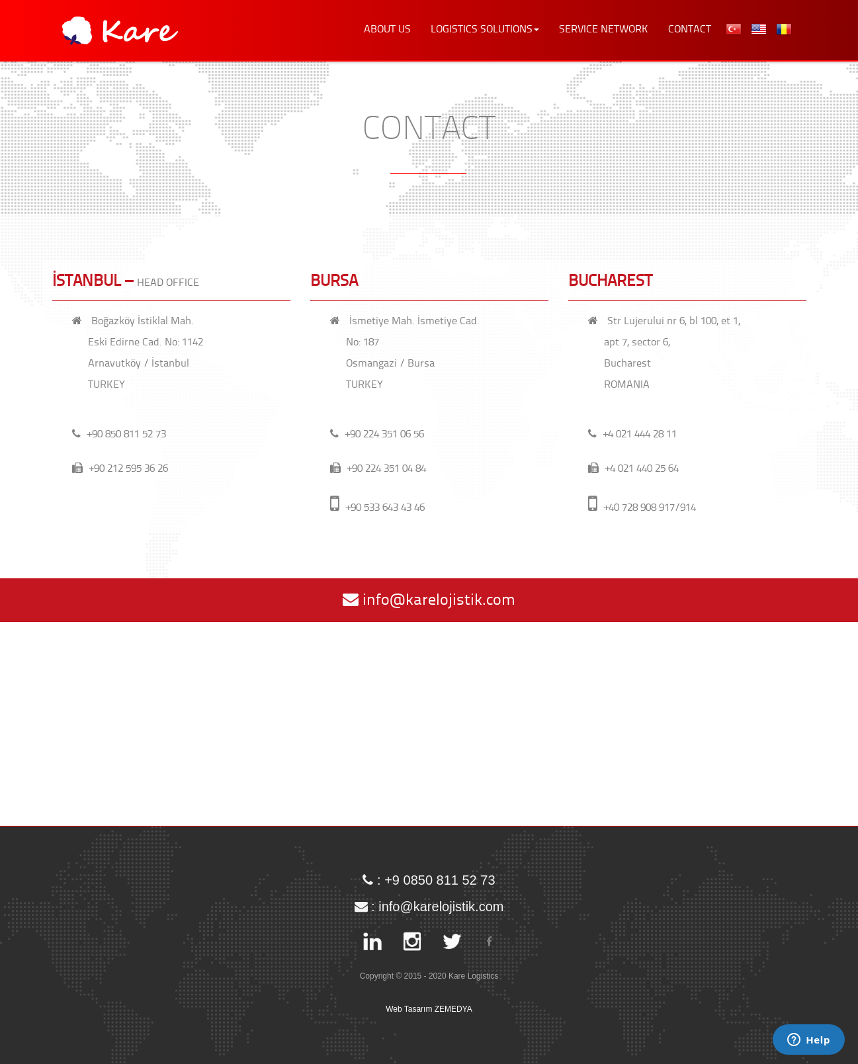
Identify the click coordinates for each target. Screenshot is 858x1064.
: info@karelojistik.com (429, 900)
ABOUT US (387, 29)
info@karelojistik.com (429, 600)
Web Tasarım (409, 1009)
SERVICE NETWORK (603, 29)
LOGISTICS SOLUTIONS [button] (485, 29)
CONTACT (689, 29)
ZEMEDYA (453, 1009)
